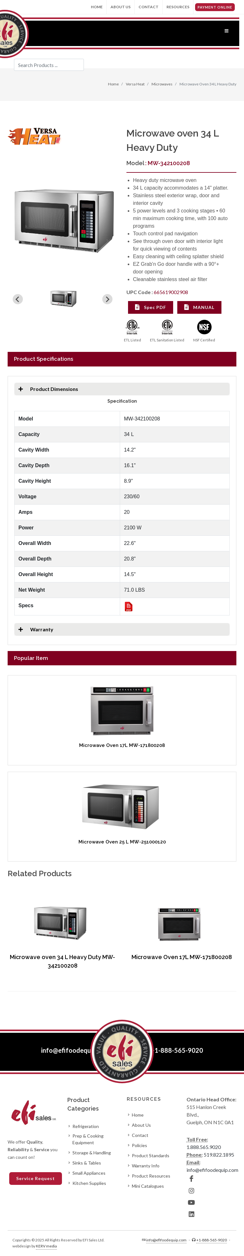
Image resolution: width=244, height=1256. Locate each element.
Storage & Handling (91, 1152)
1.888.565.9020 (203, 1147)
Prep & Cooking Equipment (88, 1139)
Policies (139, 1145)
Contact (149, 6)
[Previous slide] (18, 299)
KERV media (46, 1246)
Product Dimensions (46, 389)
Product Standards (150, 1155)
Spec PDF (150, 307)
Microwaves (162, 84)
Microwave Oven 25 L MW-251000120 (122, 842)
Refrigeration (85, 1126)
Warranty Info (145, 1165)
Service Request (35, 1178)
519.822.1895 (219, 1155)
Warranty (33, 629)
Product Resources (151, 1176)
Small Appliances (88, 1173)
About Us (121, 6)
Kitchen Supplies (89, 1183)
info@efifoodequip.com (75, 1050)
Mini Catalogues (148, 1186)
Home (97, 6)
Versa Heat (135, 84)
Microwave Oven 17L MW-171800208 (122, 745)
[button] (63, 299)
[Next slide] (107, 299)
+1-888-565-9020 (177, 1050)
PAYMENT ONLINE (215, 7)
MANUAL (199, 307)
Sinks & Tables (86, 1162)
